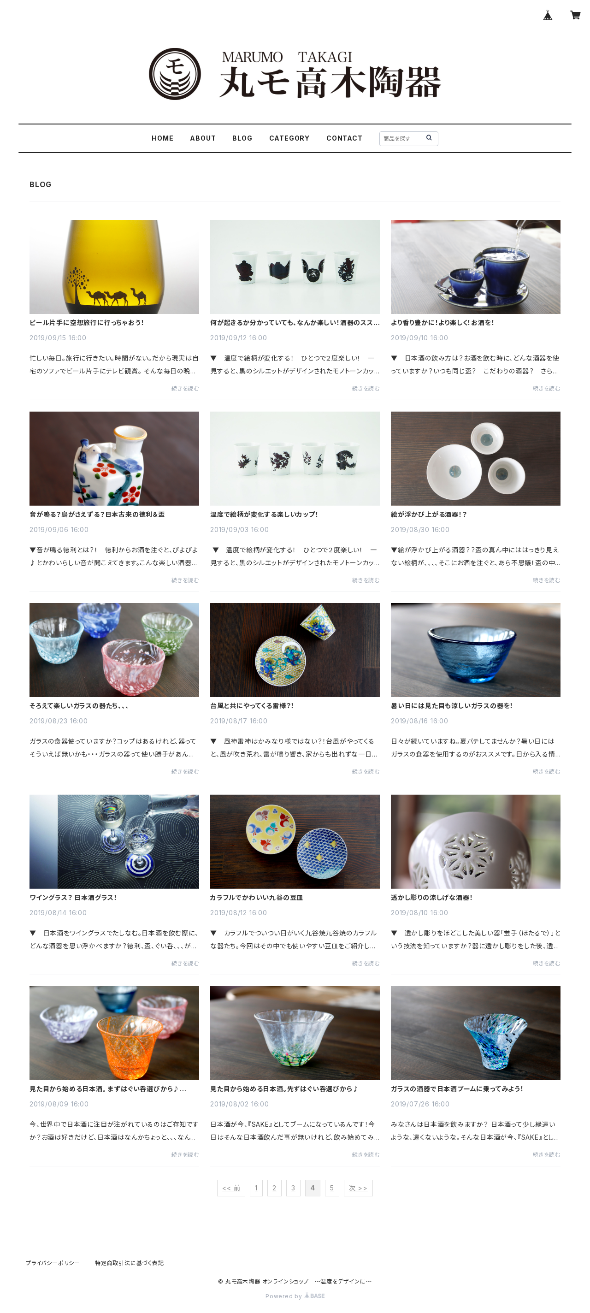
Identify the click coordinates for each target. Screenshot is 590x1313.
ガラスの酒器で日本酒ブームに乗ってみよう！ (457, 1089)
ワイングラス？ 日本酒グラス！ (74, 897)
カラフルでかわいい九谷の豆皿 (256, 897)
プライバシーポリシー (53, 1263)
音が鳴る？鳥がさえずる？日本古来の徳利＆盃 (97, 514)
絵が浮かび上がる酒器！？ (429, 514)
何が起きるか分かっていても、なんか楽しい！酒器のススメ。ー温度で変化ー (291, 322)
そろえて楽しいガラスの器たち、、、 (79, 706)
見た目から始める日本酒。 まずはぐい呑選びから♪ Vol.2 (105, 1089)
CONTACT (344, 138)
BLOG (242, 138)
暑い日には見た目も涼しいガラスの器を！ (452, 706)
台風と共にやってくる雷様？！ (252, 706)
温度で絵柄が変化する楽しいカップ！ (264, 514)
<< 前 (231, 1188)
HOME (162, 138)
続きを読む (185, 388)
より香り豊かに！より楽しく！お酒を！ (443, 322)
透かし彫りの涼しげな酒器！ (432, 897)
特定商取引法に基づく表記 (129, 1263)
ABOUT (203, 138)
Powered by (295, 1296)
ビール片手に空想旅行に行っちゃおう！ (87, 322)
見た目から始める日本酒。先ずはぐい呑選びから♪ (284, 1089)
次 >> (358, 1188)
